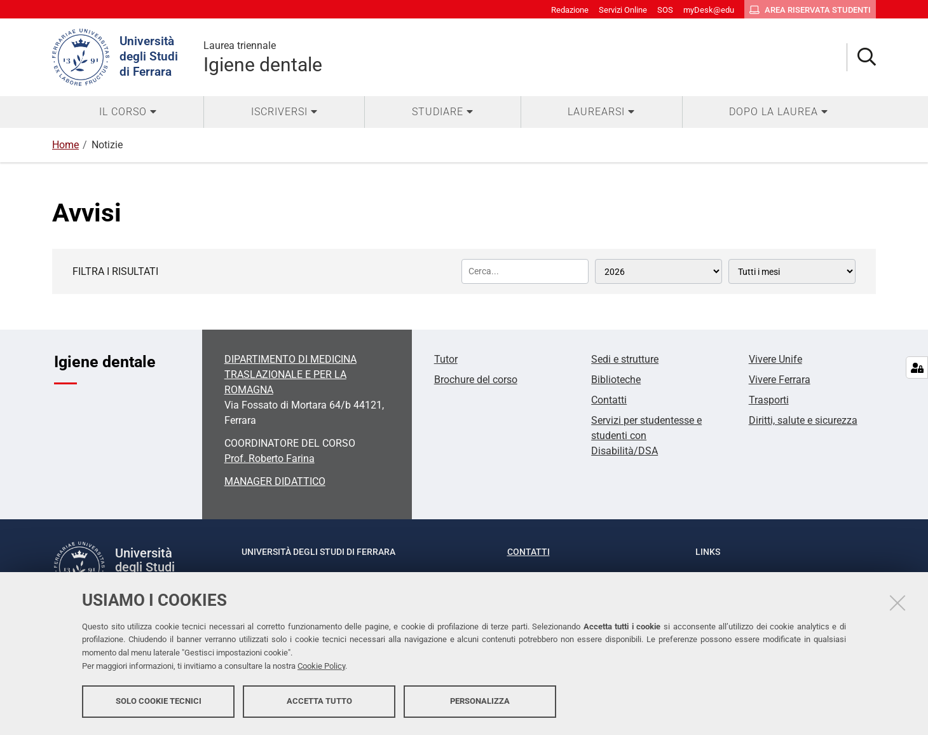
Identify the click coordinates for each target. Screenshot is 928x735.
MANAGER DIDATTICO (274, 481)
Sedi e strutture (624, 359)
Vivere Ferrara (779, 380)
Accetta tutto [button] (319, 701)
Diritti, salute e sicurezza (803, 420)
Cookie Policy (321, 666)
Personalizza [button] (480, 701)
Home (65, 145)
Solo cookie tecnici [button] (158, 701)
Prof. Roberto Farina (269, 458)
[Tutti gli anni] (658, 271)
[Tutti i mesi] (792, 271)
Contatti (609, 400)
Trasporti (769, 400)
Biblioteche (616, 380)
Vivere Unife (775, 359)
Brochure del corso (475, 380)
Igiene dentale (262, 57)
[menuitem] (127, 112)
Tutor (446, 359)
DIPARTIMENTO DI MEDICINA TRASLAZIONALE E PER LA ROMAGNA (290, 374)
